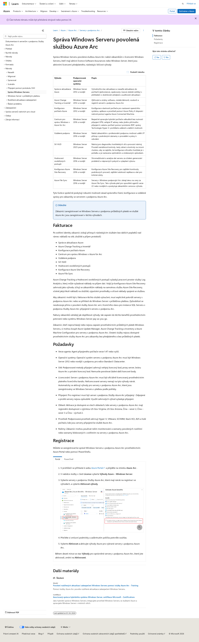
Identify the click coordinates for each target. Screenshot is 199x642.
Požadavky (158, 39)
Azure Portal (97, 467)
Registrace (158, 42)
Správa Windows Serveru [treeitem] (18, 92)
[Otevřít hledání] (183, 3)
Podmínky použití (137, 633)
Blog (40, 633)
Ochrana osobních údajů (67, 633)
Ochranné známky (155, 633)
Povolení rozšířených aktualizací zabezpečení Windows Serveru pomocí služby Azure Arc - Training (95, 585)
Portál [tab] (57, 459)
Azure (63, 30)
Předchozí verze (28, 633)
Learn (55, 30)
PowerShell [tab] (68, 459)
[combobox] (24, 36)
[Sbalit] (43, 30)
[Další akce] (143, 30)
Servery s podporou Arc (90, 30)
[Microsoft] (5, 4)
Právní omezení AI (11, 633)
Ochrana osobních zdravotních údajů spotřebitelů (104, 633)
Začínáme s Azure (186, 11)
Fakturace (158, 35)
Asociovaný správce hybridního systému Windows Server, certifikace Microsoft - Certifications (94, 597)
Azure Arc (72, 30)
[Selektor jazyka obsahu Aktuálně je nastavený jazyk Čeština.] (9, 627)
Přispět (50, 633)
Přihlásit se (191, 3)
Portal (172, 11)
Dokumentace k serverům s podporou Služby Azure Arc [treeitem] (25, 43)
